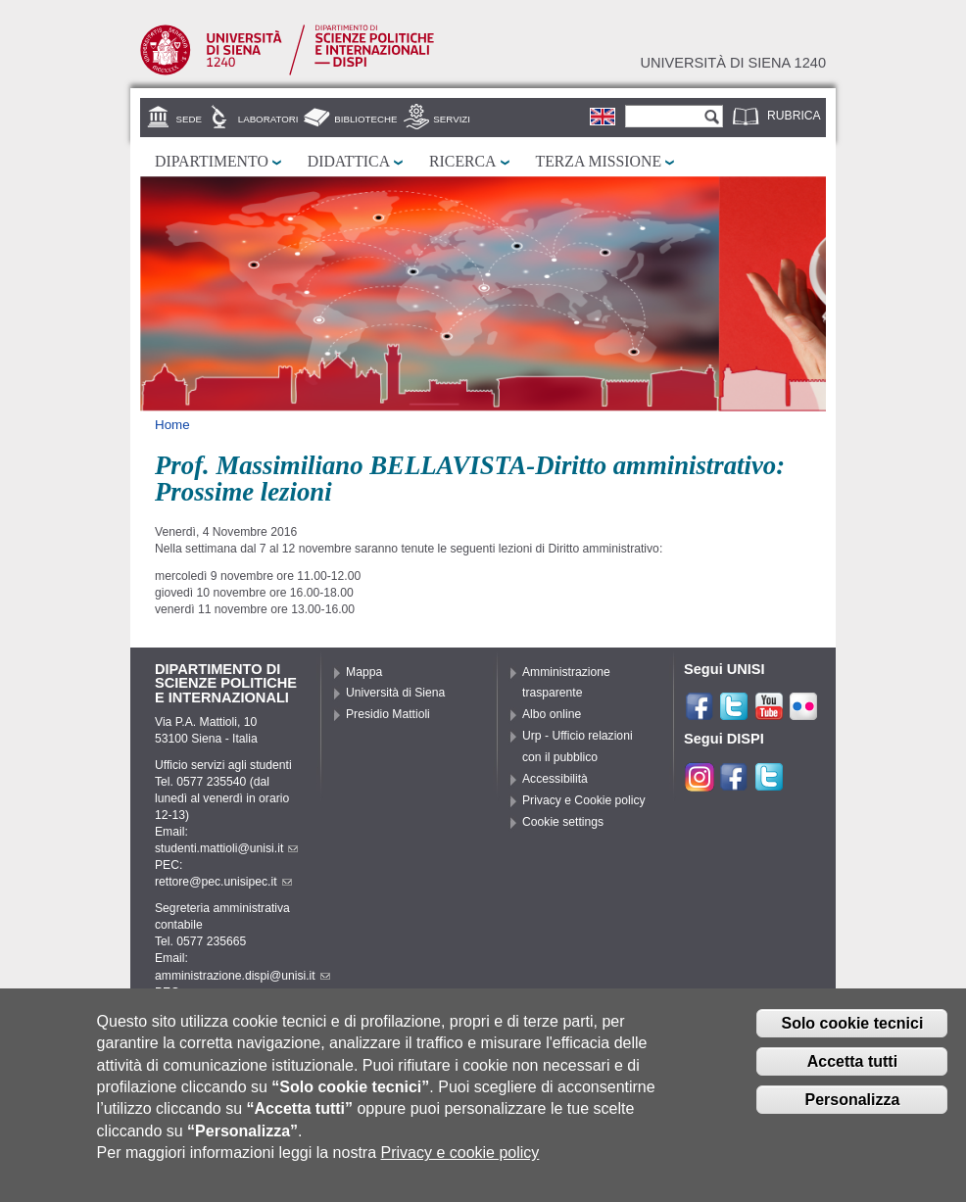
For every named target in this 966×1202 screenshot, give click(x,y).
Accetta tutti (852, 1073)
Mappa (364, 672)
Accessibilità (555, 779)
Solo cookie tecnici (852, 1036)
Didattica (349, 161)
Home (172, 424)
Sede (189, 119)
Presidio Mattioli (388, 714)
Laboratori (268, 119)
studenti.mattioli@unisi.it (226, 848)
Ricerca (462, 161)
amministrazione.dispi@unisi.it (242, 976)
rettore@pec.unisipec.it (223, 882)
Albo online (551, 714)
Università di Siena (395, 692)
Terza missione (599, 161)
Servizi (451, 119)
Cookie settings (563, 822)
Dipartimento (211, 161)
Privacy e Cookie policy (584, 800)
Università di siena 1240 (733, 63)
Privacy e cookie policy (460, 1165)
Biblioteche (365, 119)
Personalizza (851, 1111)
